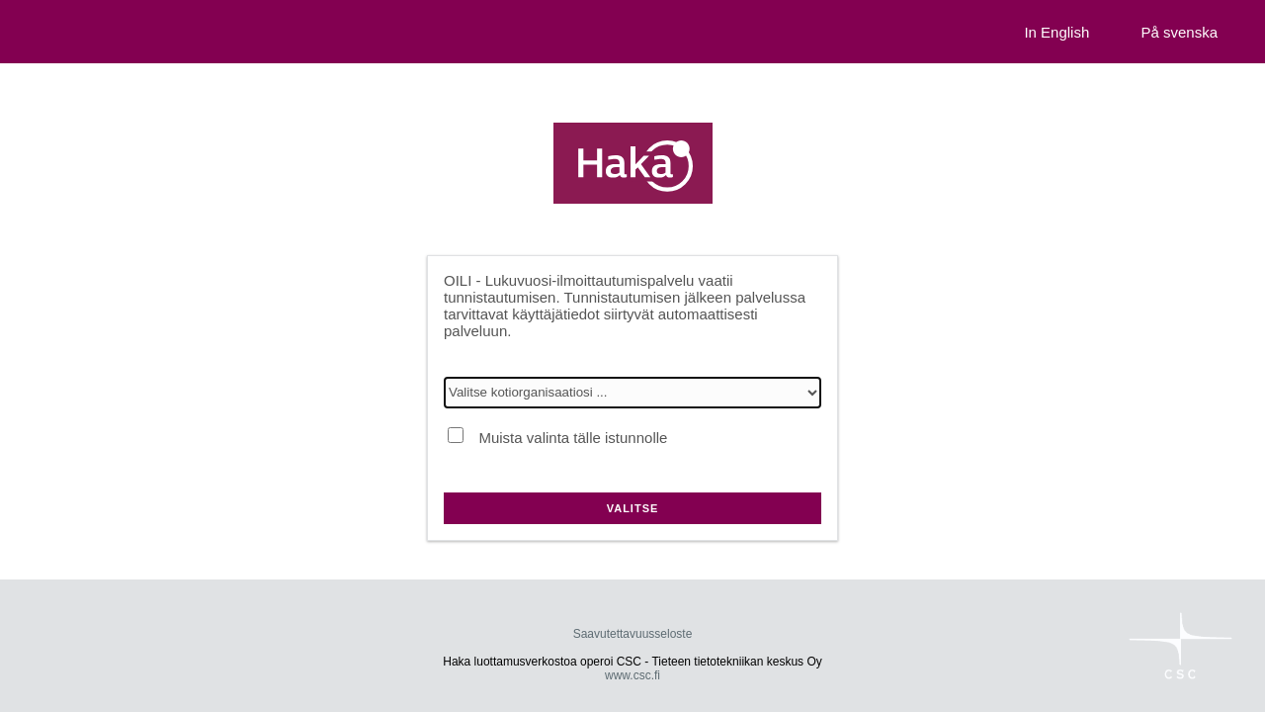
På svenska (1179, 32)
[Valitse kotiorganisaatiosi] (632, 392)
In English (1056, 32)
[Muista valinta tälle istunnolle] (456, 435)
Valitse (633, 508)
